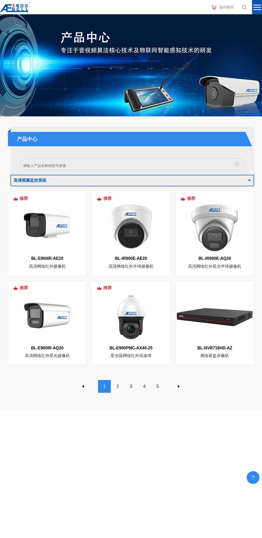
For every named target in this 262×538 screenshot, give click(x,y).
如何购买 (227, 7)
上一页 (83, 386)
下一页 (178, 386)
